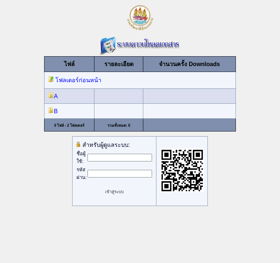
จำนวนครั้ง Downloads (189, 64)
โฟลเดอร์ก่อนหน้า (74, 80)
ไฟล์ (69, 64)
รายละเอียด (118, 64)
